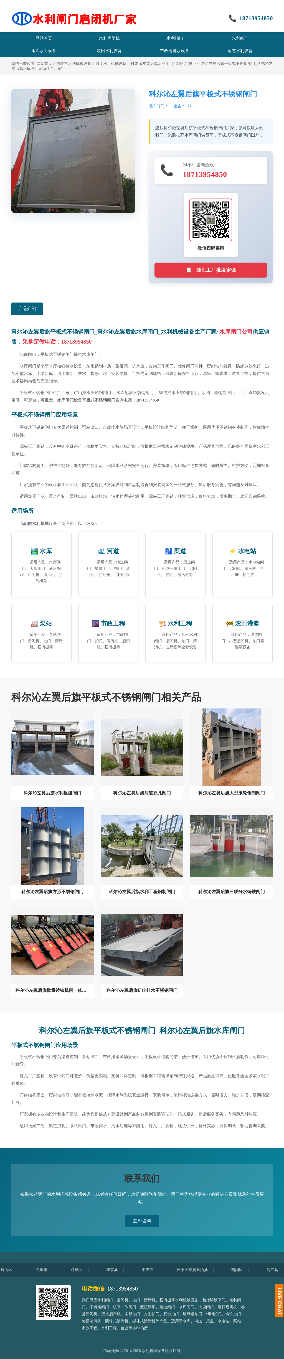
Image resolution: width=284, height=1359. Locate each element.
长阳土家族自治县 (199, 1270)
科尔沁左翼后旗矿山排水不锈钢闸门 (142, 990)
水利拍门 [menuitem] (174, 38)
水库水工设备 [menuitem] (43, 51)
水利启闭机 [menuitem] (109, 38)
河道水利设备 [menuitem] (240, 51)
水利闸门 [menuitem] (240, 38)
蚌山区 (13, 1270)
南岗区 (244, 1270)
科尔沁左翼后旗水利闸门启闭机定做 (162, 64)
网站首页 (44, 64)
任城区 (84, 1270)
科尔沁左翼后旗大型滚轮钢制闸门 (231, 793)
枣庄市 (154, 1270)
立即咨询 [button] (142, 1220)
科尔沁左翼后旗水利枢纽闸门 (52, 793)
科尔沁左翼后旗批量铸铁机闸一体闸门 (53, 990)
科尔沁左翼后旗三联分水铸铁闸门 (231, 891)
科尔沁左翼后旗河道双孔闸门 (142, 793)
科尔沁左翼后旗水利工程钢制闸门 (142, 891)
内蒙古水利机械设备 (73, 64)
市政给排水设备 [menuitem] (174, 51)
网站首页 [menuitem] (44, 38)
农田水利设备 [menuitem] (109, 51)
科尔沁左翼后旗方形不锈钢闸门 (52, 891)
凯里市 (48, 1270)
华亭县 (119, 1270)
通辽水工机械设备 (110, 64)
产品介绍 (27, 308)
